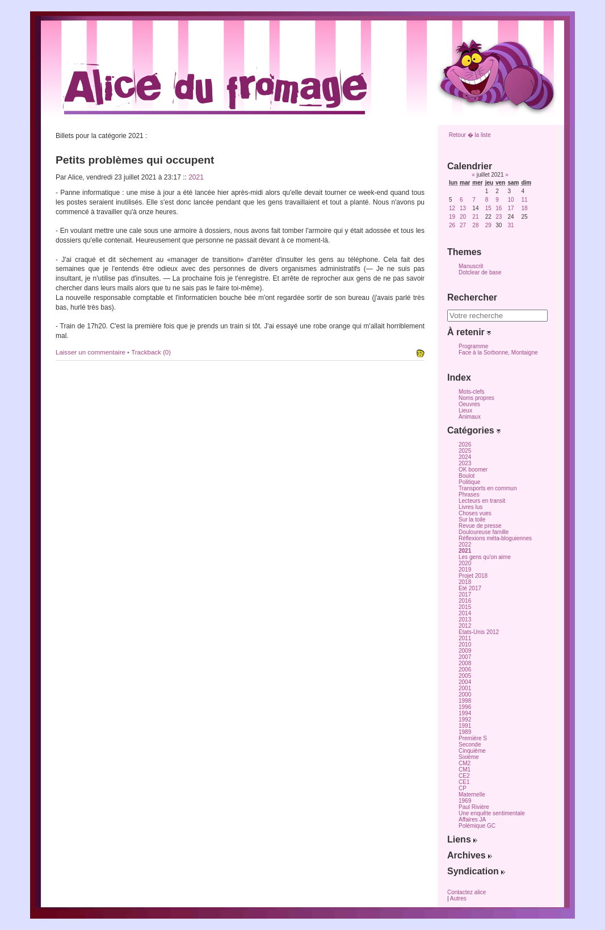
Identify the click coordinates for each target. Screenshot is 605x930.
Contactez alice (466, 892)
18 (524, 208)
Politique (469, 482)
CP (463, 788)
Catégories (474, 430)
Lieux (465, 410)
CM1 (464, 769)
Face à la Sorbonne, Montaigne (498, 352)
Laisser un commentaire (91, 352)
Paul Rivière (474, 807)
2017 (465, 594)
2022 (465, 544)
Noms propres (476, 398)
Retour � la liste (470, 135)
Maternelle (472, 794)
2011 (465, 638)
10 (510, 200)
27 (463, 225)
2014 (465, 613)
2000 (465, 694)
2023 (465, 463)
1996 (465, 707)
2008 (465, 663)
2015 (465, 607)
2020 (465, 563)
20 (463, 217)
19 (452, 217)
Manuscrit (471, 266)
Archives (469, 855)
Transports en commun (487, 488)
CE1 (464, 782)
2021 (196, 177)
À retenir (469, 332)
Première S (473, 738)
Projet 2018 (473, 576)
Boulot (466, 476)
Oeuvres (469, 404)
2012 (465, 626)
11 (524, 200)
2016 (465, 601)
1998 (465, 701)
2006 (465, 669)
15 (488, 208)
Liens (462, 839)
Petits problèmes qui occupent (135, 160)
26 (452, 225)
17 (510, 208)
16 (498, 208)
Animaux (470, 417)
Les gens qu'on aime (485, 557)
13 (463, 208)
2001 (465, 688)
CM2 (464, 763)
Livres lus (470, 507)
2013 (465, 619)
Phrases (469, 494)
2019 (465, 569)
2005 (465, 676)
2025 (465, 451)
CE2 (464, 776)
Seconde (470, 744)
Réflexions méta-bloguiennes (495, 538)
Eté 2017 (470, 588)
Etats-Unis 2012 (479, 632)
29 (488, 225)
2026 (465, 444)
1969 (465, 801)
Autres (458, 898)
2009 (465, 651)
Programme (473, 346)
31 (510, 225)
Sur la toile (472, 519)
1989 (465, 732)
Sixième (469, 757)
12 (452, 208)
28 (475, 225)
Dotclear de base (480, 272)
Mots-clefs (472, 392)
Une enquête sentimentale (492, 813)
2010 (465, 644)
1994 (465, 713)
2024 (465, 457)
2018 (465, 582)
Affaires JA (472, 819)
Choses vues (475, 513)
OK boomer (473, 469)
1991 (465, 726)
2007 (465, 657)
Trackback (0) (151, 352)
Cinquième (472, 751)
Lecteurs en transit (482, 501)
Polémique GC (477, 826)
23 (498, 217)
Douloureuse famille (484, 532)
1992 (465, 719)
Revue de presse (480, 526)
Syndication (476, 871)
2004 (465, 682)
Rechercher (472, 297)
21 (475, 217)
